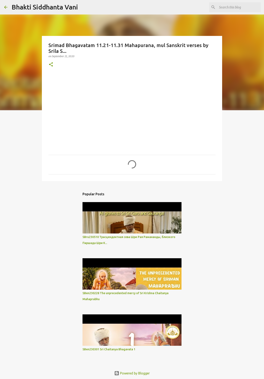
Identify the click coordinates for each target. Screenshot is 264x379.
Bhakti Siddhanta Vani (45, 7)
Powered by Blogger (132, 373)
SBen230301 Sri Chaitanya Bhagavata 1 (108, 349)
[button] (50, 65)
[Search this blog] (239, 7)
